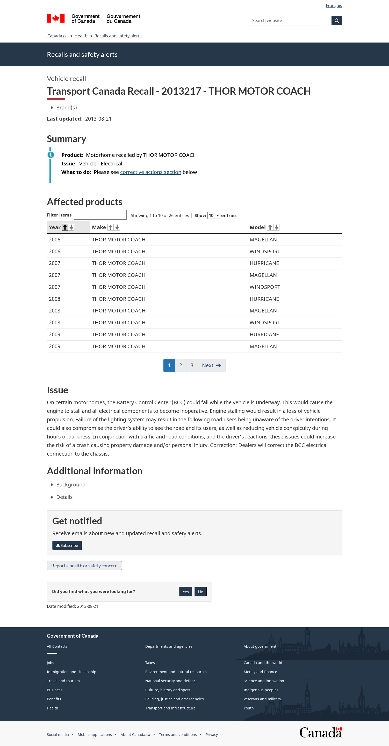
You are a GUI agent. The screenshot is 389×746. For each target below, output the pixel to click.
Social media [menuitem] (58, 734)
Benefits (54, 698)
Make (106, 227)
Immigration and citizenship (71, 671)
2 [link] (182, 367)
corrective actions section (150, 172)
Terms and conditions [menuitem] (178, 734)
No (200, 591)
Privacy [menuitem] (212, 734)
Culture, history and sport (167, 689)
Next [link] (207, 365)
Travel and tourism (63, 680)
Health (81, 36)
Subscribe (67, 545)
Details (64, 496)
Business (54, 689)
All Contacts (57, 646)
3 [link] (194, 367)
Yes (186, 591)
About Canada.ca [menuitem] (135, 734)
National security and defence (171, 680)
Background (70, 484)
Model (264, 227)
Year (61, 227)
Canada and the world (263, 662)
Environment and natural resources (176, 671)
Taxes (150, 662)
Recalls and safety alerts (118, 36)
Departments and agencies (168, 646)
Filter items (87, 215)
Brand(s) (66, 107)
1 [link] (171, 367)
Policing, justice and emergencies (174, 698)
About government (260, 646)
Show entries (215, 215)
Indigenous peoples (261, 689)
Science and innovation (264, 680)
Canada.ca (57, 36)
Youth (249, 708)
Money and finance (260, 671)
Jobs (50, 662)
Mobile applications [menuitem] (95, 734)
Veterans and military (262, 698)
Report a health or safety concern (84, 565)
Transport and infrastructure (170, 708)
